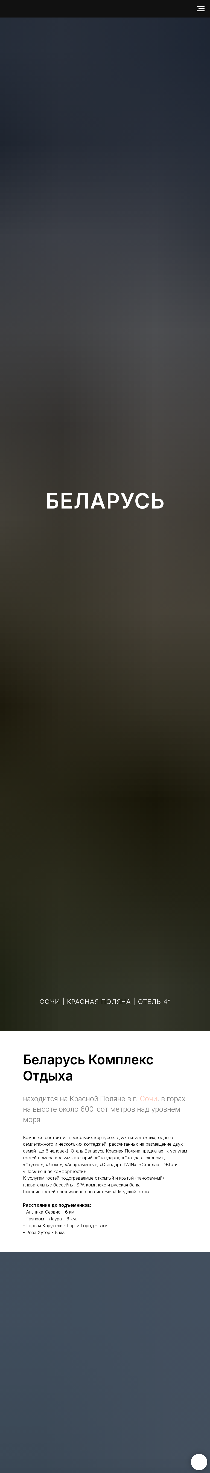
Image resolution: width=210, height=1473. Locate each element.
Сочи (148, 1098)
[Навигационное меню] (201, 8)
